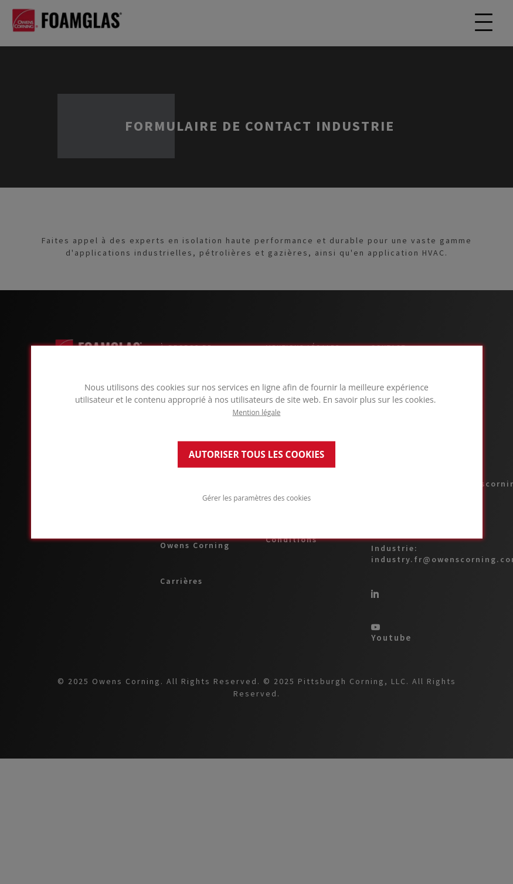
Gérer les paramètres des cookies (256, 497)
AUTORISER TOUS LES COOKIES (257, 454)
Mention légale (257, 412)
